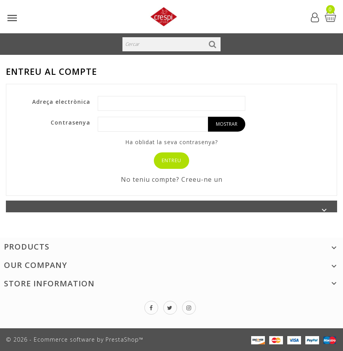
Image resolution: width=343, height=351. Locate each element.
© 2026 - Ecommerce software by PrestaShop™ (74, 339)
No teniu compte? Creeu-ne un (172, 179)
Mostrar (226, 124)
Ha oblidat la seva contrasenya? (171, 142)
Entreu (171, 160)
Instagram (189, 308)
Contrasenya (70, 122)
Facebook (151, 308)
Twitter (170, 308)
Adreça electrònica (61, 101)
